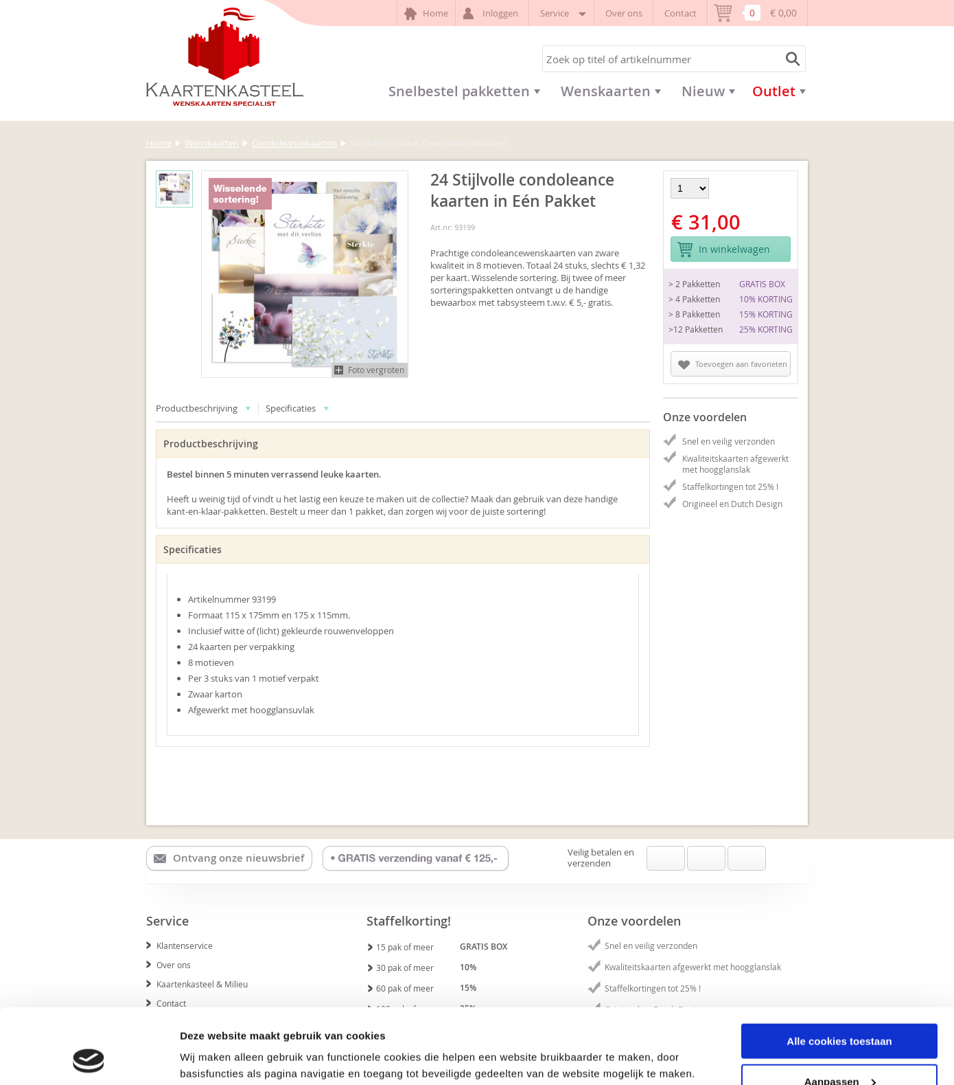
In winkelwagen (723, 250)
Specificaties (297, 408)
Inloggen (492, 13)
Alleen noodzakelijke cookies (839, 1051)
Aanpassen (840, 1011)
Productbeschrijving (203, 408)
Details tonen (212, 1057)
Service (561, 13)
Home (426, 14)
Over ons (623, 13)
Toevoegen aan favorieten (732, 364)
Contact (680, 13)
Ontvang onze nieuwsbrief (229, 858)
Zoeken (790, 59)
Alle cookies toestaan (839, 970)
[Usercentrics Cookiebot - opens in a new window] (89, 1058)
